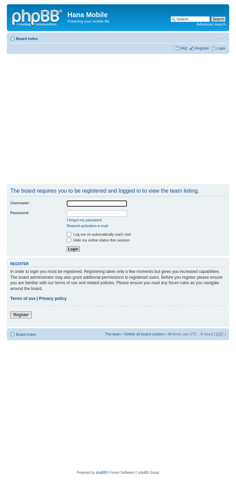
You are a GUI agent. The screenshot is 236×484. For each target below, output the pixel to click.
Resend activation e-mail (87, 226)
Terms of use (23, 298)
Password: (19, 213)
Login (221, 48)
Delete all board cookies (144, 334)
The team (113, 334)
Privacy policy (53, 298)
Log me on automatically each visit (99, 234)
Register (202, 48)
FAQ (183, 48)
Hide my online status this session (98, 240)
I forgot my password (84, 220)
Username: (20, 203)
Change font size (221, 37)
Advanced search (211, 24)
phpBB (101, 472)
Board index (27, 39)
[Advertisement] (64, 119)
